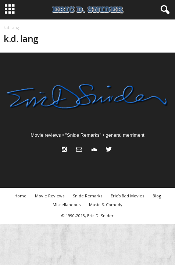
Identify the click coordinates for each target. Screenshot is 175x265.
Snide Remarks (87, 195)
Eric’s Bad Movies (127, 195)
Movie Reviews (49, 195)
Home (20, 195)
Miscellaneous (67, 204)
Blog (157, 195)
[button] (164, 10)
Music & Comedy (105, 204)
